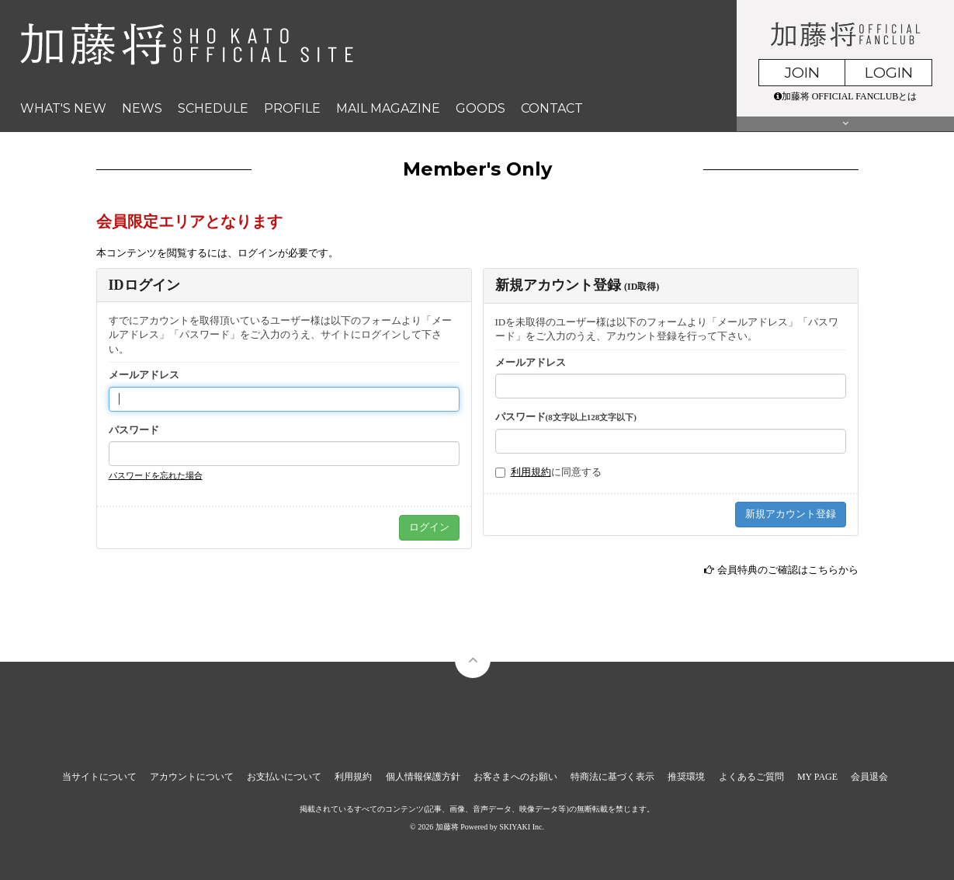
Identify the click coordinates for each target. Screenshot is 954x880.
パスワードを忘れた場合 (156, 475)
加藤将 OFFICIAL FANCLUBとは (846, 96)
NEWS (142, 108)
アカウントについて (192, 776)
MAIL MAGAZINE (388, 108)
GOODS (480, 108)
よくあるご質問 (751, 776)
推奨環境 (686, 776)
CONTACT (552, 108)
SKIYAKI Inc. (521, 827)
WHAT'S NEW (63, 108)
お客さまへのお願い (515, 776)
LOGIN (889, 73)
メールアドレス (144, 375)
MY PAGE (817, 776)
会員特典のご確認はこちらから (788, 570)
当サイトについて (99, 776)
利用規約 (531, 472)
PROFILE (292, 108)
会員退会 (869, 776)
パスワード (134, 430)
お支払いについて (284, 776)
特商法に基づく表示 (612, 776)
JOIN (802, 73)
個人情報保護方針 (423, 776)
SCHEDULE (213, 108)
